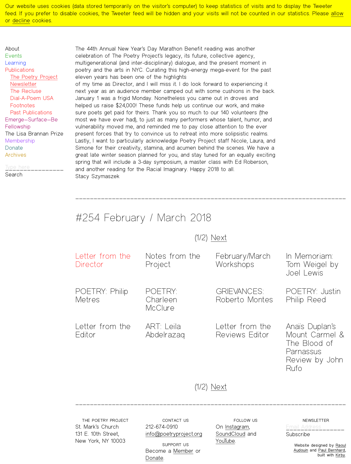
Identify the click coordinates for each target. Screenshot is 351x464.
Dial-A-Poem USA (31, 98)
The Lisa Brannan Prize (34, 133)
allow (337, 13)
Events (13, 55)
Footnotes (22, 105)
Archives (15, 154)
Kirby (340, 455)
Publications (19, 69)
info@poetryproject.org (174, 433)
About (12, 48)
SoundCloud (230, 433)
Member (183, 450)
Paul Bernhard (331, 450)
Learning (15, 62)
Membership (20, 140)
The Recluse (25, 91)
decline (21, 20)
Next (219, 237)
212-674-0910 (162, 426)
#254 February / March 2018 (143, 217)
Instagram (237, 426)
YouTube (225, 440)
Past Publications (31, 112)
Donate (14, 147)
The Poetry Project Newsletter (34, 80)
